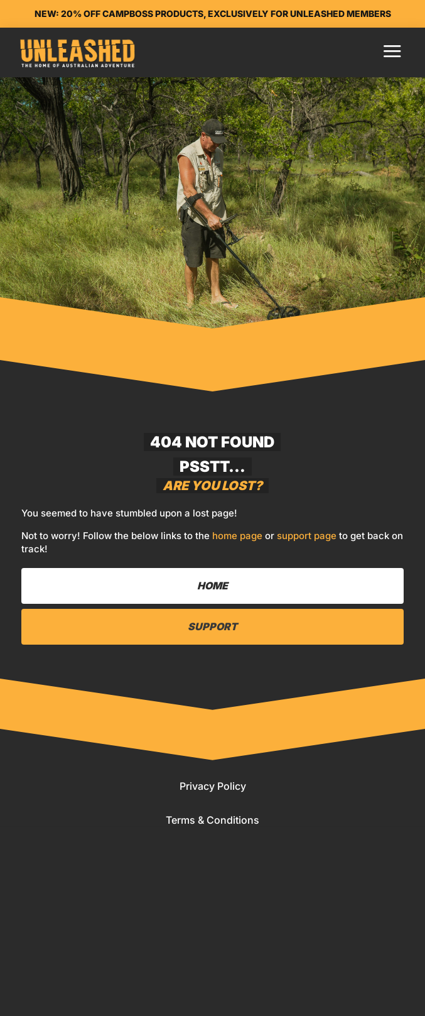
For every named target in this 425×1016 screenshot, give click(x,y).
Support (212, 626)
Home (61, 978)
